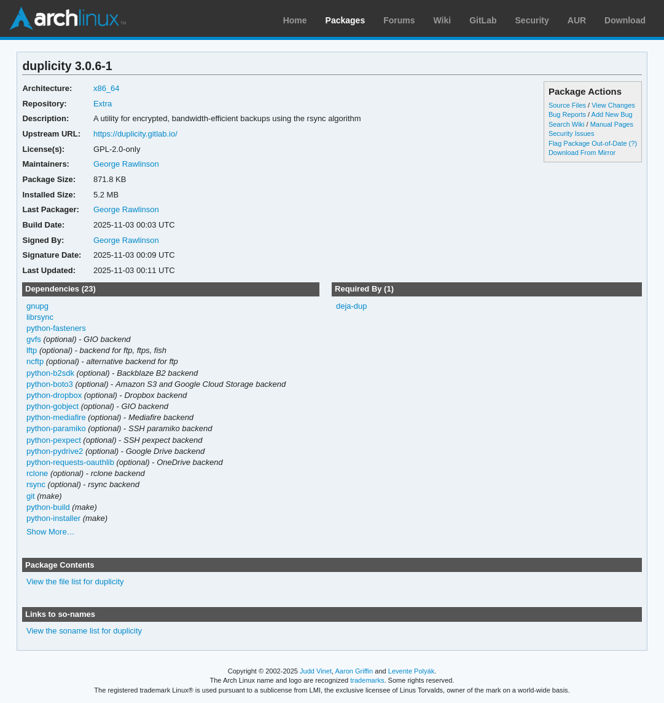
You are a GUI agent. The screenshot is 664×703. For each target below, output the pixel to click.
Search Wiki (567, 124)
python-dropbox (54, 395)
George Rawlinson (126, 164)
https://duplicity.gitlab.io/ (135, 133)
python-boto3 (49, 384)
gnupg (37, 306)
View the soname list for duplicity (84, 630)
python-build (48, 507)
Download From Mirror (582, 152)
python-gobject (52, 406)
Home (295, 20)
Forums (399, 20)
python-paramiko (56, 428)
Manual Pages (611, 124)
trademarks (367, 680)
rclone (37, 473)
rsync (35, 484)
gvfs (33, 339)
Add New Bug (612, 114)
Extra (102, 103)
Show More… (50, 531)
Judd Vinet (316, 671)
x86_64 (106, 88)
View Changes (613, 105)
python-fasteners (56, 328)
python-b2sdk (50, 373)
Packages (345, 20)
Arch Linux (67, 18)
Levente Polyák (411, 671)
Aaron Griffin (354, 671)
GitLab (482, 20)
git (30, 496)
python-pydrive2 (54, 451)
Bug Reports (567, 114)
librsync (39, 317)
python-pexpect (53, 440)
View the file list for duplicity (75, 581)
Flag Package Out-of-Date (588, 143)
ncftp (35, 361)
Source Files (567, 105)
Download (625, 20)
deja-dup (351, 306)
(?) (633, 143)
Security (532, 20)
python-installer (53, 518)
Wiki (442, 20)
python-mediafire (56, 417)
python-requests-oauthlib (70, 462)
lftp (31, 350)
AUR (577, 20)
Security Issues (571, 133)
